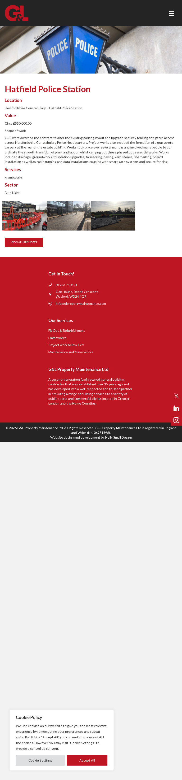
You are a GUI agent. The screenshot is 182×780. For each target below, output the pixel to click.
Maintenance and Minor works (70, 352)
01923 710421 (66, 285)
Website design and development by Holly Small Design (91, 437)
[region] (61, 740)
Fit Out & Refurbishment (66, 330)
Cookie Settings (40, 760)
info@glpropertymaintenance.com (81, 303)
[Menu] (171, 13)
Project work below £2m (66, 345)
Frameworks (57, 338)
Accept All (87, 760)
